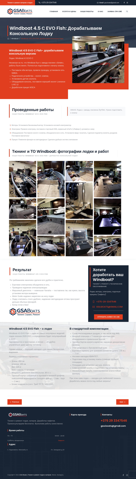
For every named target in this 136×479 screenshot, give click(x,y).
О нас (98, 11)
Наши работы (84, 11)
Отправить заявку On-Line (108, 317)
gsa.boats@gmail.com (111, 3)
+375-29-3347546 (104, 302)
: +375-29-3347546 (48, 2)
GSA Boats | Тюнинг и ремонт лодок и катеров (35, 475)
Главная (51, 11)
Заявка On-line (112, 11)
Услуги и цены (67, 11)
